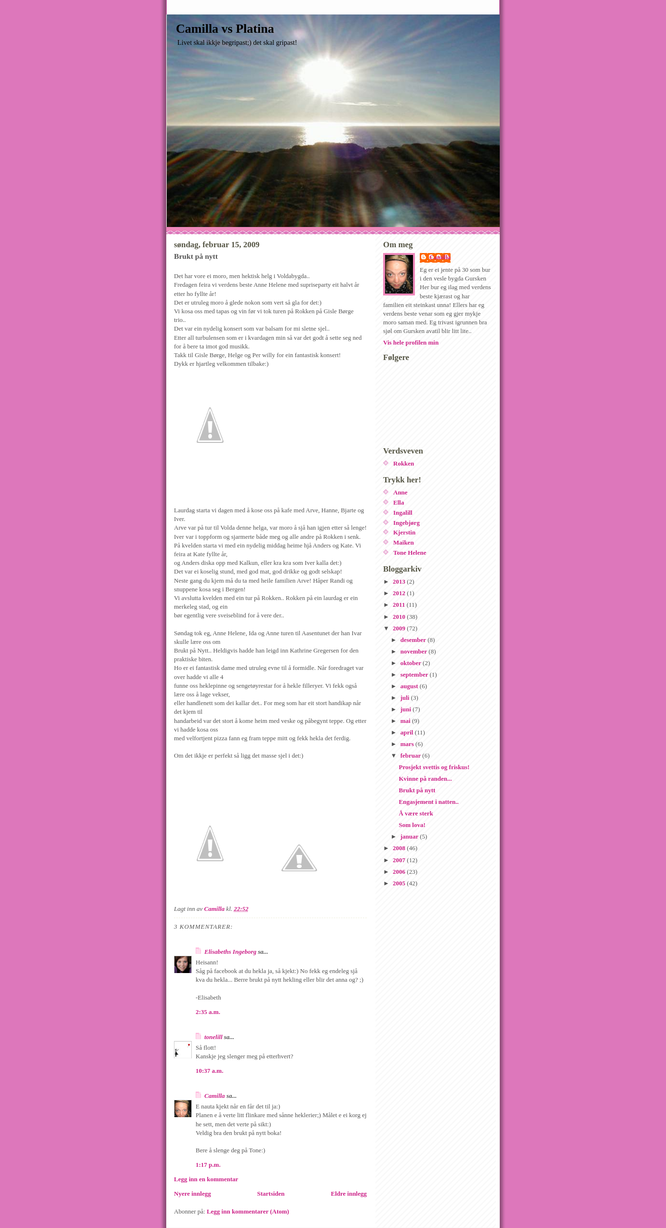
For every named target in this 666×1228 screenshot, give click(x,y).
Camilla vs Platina (225, 29)
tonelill (213, 1037)
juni (406, 709)
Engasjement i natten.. (428, 801)
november (414, 651)
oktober (411, 663)
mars (407, 743)
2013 (400, 581)
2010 (400, 616)
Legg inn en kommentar (206, 1179)
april (407, 732)
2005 (400, 883)
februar (411, 755)
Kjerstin (404, 532)
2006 (400, 871)
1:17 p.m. (208, 1164)
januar (410, 836)
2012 (400, 593)
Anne (400, 492)
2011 (400, 604)
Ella (398, 502)
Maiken (403, 542)
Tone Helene (409, 552)
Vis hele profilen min (411, 342)
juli (405, 697)
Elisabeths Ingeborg (230, 951)
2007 (400, 860)
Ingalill (403, 512)
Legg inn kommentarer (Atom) (248, 1211)
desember (413, 639)
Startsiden (271, 1193)
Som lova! (412, 824)
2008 (400, 848)
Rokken (403, 463)
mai (406, 720)
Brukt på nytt (417, 790)
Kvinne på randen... (425, 778)
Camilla (214, 1095)
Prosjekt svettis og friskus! (434, 767)
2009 (400, 628)
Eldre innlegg (349, 1193)
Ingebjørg (406, 522)
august (410, 686)
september (415, 674)
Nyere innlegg (192, 1193)
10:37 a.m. (209, 1070)
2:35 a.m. (208, 1011)
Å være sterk (416, 813)
